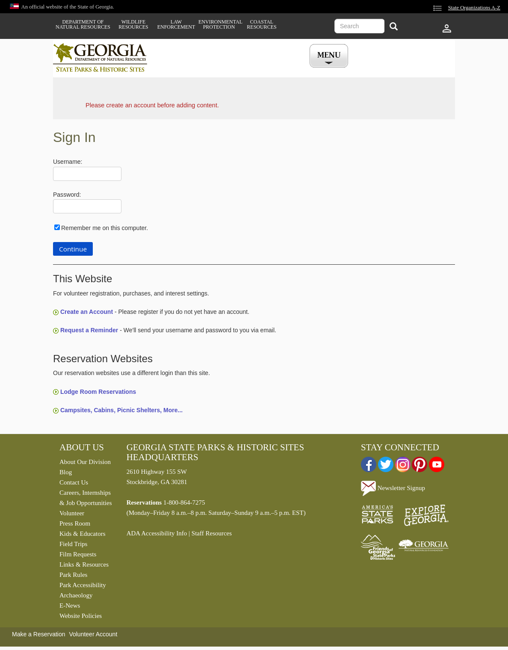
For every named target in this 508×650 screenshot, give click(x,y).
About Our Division (85, 461)
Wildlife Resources (133, 24)
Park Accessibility (82, 585)
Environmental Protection (218, 24)
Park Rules (73, 574)
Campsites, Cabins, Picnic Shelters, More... (121, 410)
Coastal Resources (261, 24)
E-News (69, 605)
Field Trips (73, 544)
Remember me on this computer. (104, 228)
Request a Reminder (89, 330)
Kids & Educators (82, 533)
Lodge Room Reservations (98, 391)
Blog (65, 472)
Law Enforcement (176, 24)
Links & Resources (84, 564)
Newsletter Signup (393, 488)
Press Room (74, 523)
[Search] (393, 27)
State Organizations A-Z (474, 8)
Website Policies (80, 615)
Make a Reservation (38, 634)
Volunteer (71, 513)
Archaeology (75, 595)
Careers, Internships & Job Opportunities (85, 497)
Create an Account (86, 311)
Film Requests (77, 554)
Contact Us (73, 482)
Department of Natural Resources (83, 24)
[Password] (87, 206)
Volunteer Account (93, 634)
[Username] (87, 174)
